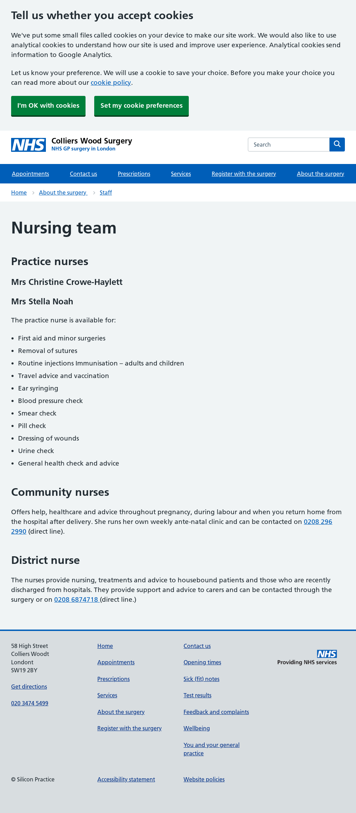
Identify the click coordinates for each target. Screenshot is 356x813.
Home (19, 192)
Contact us (83, 173)
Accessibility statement (126, 779)
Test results (197, 695)
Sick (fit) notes (201, 678)
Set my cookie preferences (141, 105)
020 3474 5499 (29, 703)
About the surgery (320, 173)
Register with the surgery (244, 173)
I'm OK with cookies (48, 105)
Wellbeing (197, 728)
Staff (106, 192)
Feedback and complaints (216, 711)
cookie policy (111, 83)
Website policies (204, 779)
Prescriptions (134, 173)
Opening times (202, 662)
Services (181, 173)
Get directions (29, 686)
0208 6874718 (77, 599)
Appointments (30, 173)
